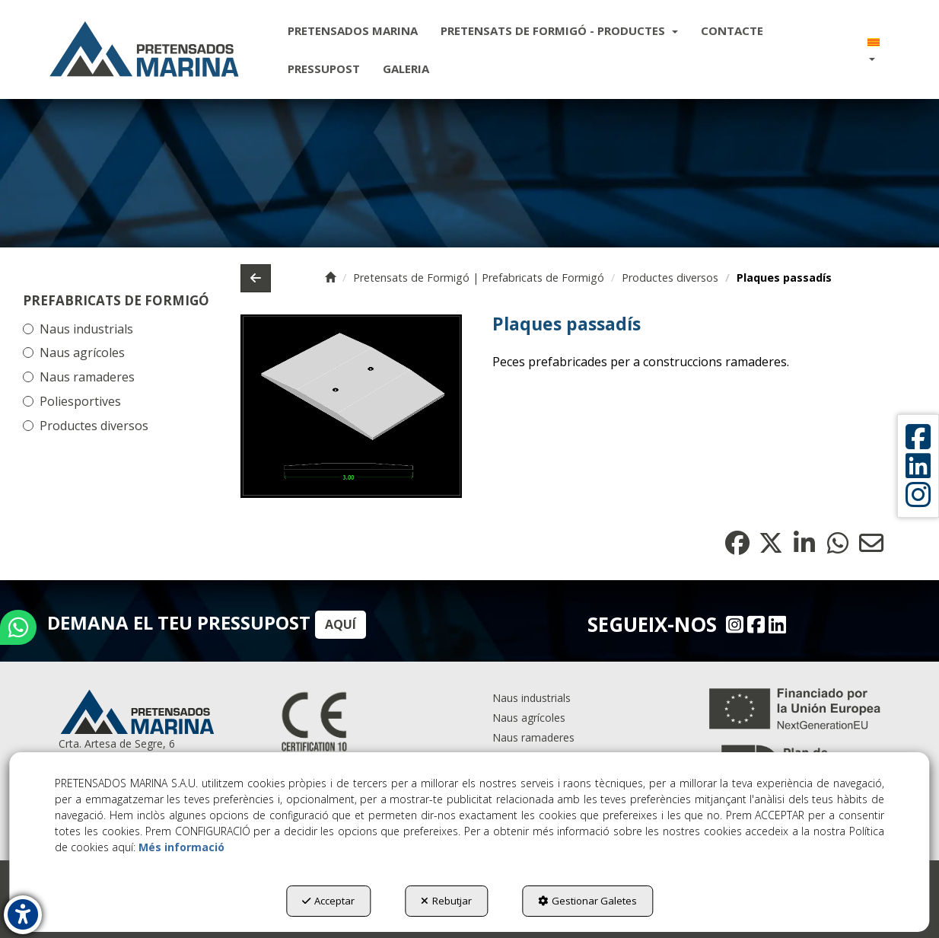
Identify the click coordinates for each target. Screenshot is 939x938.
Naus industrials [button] (86, 329)
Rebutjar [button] (446, 901)
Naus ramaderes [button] (87, 376)
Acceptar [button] (328, 901)
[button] (144, 49)
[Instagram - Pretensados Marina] (732, 624)
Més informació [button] (181, 847)
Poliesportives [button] (80, 401)
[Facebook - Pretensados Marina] (754, 624)
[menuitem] (352, 30)
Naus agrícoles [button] (82, 352)
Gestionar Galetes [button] (587, 901)
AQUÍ (340, 624)
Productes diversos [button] (94, 425)
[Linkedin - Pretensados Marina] (775, 624)
